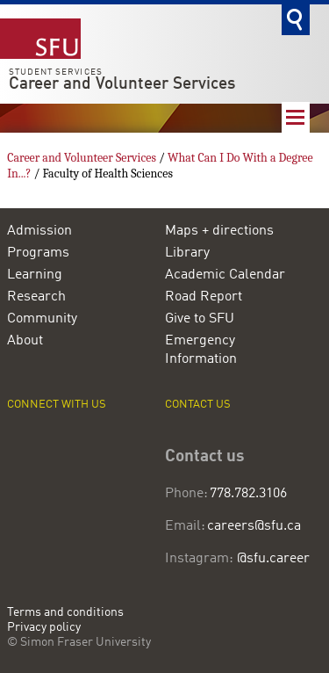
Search (296, 19)
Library (187, 253)
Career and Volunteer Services (122, 84)
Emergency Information (201, 350)
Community (42, 319)
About (25, 341)
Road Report (203, 297)
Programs (38, 253)
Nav (296, 117)
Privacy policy (44, 627)
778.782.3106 (249, 494)
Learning (34, 275)
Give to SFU (199, 319)
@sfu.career (273, 559)
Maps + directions (219, 231)
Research (36, 297)
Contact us (198, 404)
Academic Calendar (225, 275)
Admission (39, 231)
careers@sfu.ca (254, 526)
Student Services (56, 72)
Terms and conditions (65, 613)
